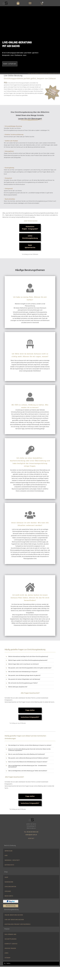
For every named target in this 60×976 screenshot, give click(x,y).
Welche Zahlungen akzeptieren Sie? (17, 694)
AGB (6, 863)
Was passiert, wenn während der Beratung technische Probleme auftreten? (28, 766)
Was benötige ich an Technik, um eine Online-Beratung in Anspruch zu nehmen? (29, 753)
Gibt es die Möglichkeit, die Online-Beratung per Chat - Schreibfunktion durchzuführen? (27, 774)
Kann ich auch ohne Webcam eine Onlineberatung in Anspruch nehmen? (27, 769)
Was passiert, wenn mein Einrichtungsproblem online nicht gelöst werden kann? (29, 675)
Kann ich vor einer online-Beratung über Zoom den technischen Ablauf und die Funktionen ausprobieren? (29, 757)
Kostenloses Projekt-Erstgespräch (17, 933)
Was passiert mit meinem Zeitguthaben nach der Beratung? (24, 687)
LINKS (6, 962)
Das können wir (10, 943)
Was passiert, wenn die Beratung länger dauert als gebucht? (24, 683)
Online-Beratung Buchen (14, 923)
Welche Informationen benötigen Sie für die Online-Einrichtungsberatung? (28, 664)
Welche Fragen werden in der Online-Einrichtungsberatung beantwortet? (27, 668)
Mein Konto (9, 904)
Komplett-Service (11, 953)
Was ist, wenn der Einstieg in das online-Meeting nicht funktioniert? (26, 762)
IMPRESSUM (8, 858)
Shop (6, 885)
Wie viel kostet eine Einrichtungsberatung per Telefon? (23, 691)
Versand (8, 900)
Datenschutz (9, 873)
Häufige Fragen (10, 957)
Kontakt (31, 846)
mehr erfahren (10, 64)
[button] (30, 3)
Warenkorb (9, 890)
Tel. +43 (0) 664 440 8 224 (31, 839)
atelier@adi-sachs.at (31, 842)
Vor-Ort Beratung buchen (14, 928)
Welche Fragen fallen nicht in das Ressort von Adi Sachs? (23, 672)
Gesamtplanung (10, 948)
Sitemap (7, 967)
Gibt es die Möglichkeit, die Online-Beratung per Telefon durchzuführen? (27, 778)
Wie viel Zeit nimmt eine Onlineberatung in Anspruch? (22, 679)
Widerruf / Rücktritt (12, 868)
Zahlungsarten (10, 895)
